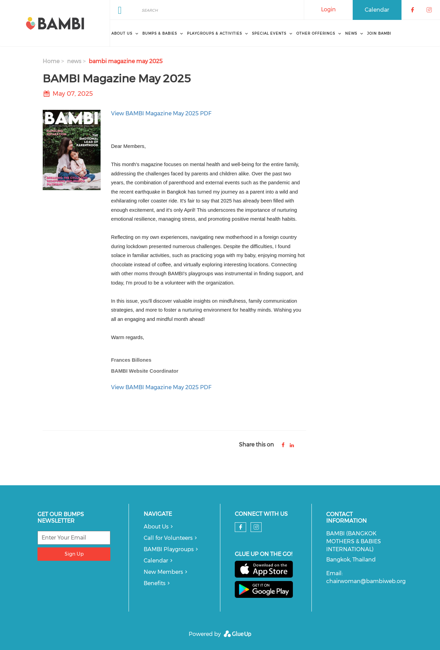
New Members (163, 572)
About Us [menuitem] (121, 33)
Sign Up (74, 554)
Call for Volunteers (168, 538)
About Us (156, 526)
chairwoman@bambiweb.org (366, 581)
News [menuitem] (351, 33)
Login (328, 9)
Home (51, 61)
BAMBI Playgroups (169, 549)
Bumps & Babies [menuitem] (159, 33)
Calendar (377, 10)
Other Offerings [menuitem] (315, 33)
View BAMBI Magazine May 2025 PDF (161, 113)
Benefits (154, 583)
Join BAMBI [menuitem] (379, 33)
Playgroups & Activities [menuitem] (214, 33)
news (74, 61)
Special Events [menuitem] (269, 33)
